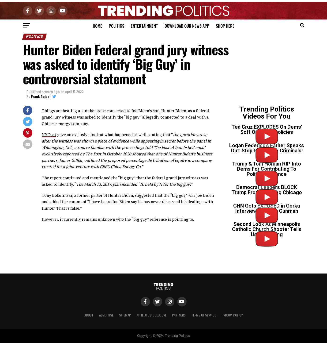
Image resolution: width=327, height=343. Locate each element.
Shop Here (225, 26)
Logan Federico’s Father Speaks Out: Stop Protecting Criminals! (266, 148)
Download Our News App (187, 26)
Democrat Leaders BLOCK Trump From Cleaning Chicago (267, 189)
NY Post (49, 134)
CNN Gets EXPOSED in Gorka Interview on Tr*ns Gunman (266, 208)
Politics (116, 26)
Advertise (106, 314)
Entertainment (144, 26)
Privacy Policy (232, 314)
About (89, 314)
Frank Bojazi (40, 97)
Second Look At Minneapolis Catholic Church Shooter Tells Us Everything (266, 229)
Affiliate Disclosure (151, 314)
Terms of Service (203, 314)
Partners (179, 314)
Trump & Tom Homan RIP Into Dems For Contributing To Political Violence (266, 169)
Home (97, 26)
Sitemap (125, 314)
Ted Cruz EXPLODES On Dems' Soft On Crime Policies (267, 129)
